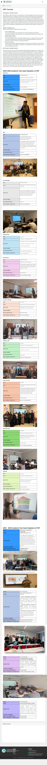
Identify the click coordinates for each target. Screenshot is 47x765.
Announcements (16, 750)
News (14, 752)
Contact (14, 753)
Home (4, 5)
